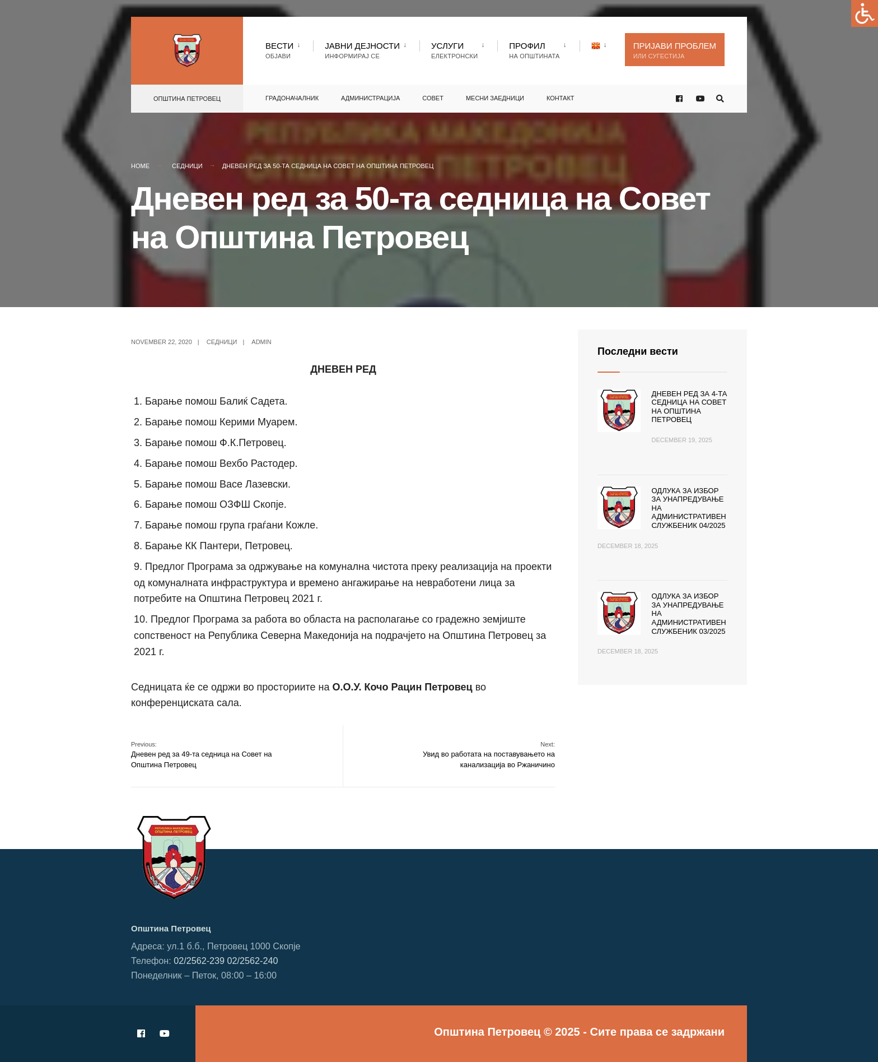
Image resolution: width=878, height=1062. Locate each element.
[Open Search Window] (720, 99)
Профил (534, 50)
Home (140, 166)
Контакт (561, 98)
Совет (432, 98)
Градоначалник (292, 98)
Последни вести (637, 351)
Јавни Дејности (362, 50)
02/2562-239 (199, 961)
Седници (187, 166)
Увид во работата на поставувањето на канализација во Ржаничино (489, 754)
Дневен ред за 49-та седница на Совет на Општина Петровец (201, 754)
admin (261, 341)
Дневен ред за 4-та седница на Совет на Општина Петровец (689, 406)
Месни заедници (495, 98)
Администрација (370, 98)
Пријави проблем (674, 50)
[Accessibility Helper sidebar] (864, 13)
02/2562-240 (252, 961)
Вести (279, 50)
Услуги (454, 50)
